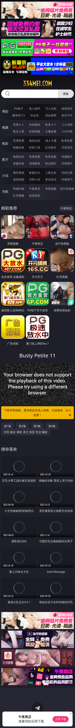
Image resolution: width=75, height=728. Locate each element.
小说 (5, 175)
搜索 (66, 94)
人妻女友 (50, 172)
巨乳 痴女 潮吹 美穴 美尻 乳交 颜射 (26, 432)
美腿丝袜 (18, 163)
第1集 (7, 426)
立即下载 (60, 719)
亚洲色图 (34, 156)
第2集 (22, 426)
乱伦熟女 (50, 147)
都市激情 (18, 172)
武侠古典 (67, 172)
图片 (5, 159)
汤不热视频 (67, 189)
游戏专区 (67, 108)
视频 (5, 127)
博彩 (5, 111)
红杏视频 (18, 195)
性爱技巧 (67, 179)
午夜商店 (34, 189)
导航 (5, 191)
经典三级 (34, 147)
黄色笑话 (50, 179)
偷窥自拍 (18, 156)
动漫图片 (67, 156)
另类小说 (34, 179)
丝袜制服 (34, 131)
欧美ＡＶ (50, 124)
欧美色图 (50, 156)
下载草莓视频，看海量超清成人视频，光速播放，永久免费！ (38, 412)
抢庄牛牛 (67, 115)
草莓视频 (50, 189)
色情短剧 (34, 195)
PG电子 (18, 108)
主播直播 (50, 131)
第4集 (52, 426)
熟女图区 (50, 163)
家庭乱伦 (34, 172)
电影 (5, 143)
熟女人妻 (18, 131)
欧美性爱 (67, 140)
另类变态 (67, 147)
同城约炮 (18, 189)
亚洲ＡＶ (18, 124)
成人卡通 (50, 140)
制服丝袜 (18, 147)
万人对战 (50, 108)
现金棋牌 (50, 115)
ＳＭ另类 (67, 131)
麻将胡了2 (18, 115)
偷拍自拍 (34, 140)
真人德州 (34, 108)
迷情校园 (18, 179)
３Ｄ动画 (67, 124)
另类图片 (67, 163)
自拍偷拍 (34, 124)
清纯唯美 (34, 163)
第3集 (37, 426)
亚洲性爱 (18, 140)
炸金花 (34, 115)
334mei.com (37, 84)
